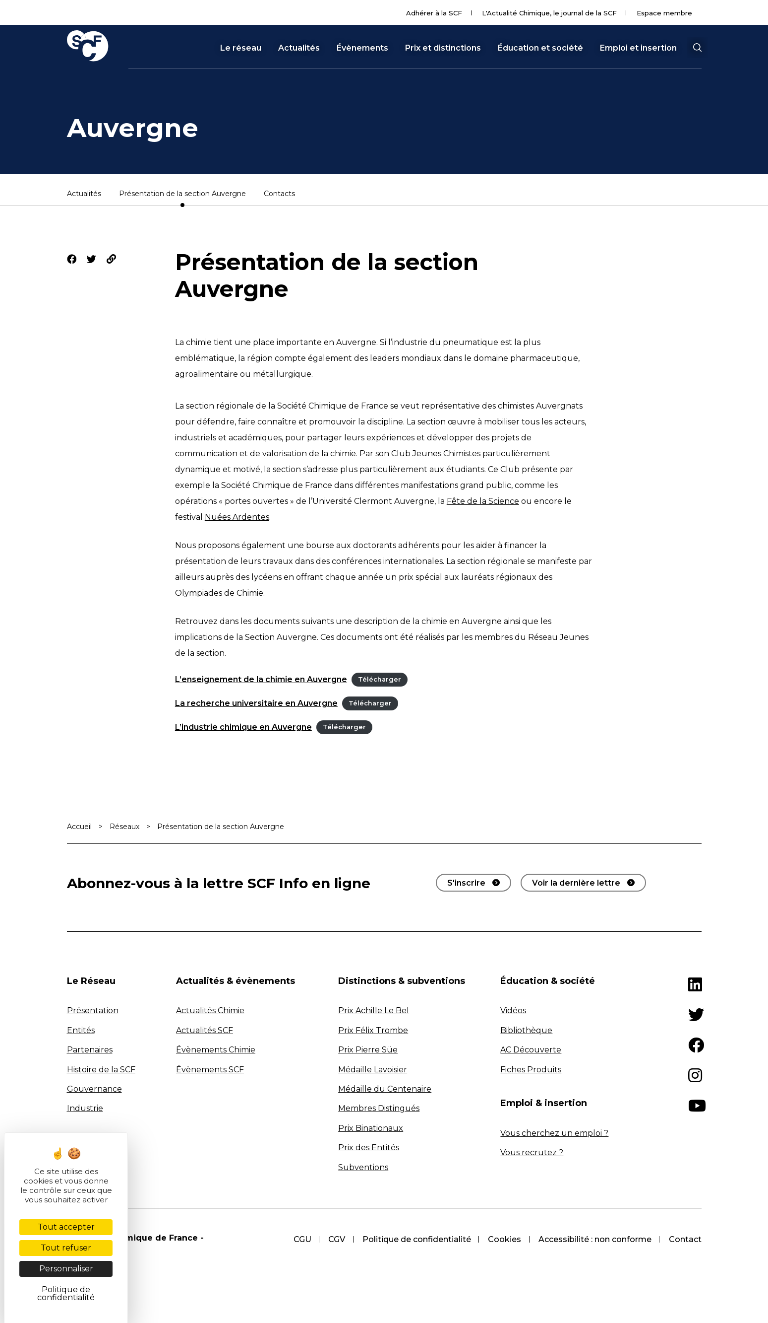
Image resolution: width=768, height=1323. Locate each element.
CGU (299, 1239)
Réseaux (124, 826)
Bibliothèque (526, 1030)
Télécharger (379, 680)
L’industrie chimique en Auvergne (243, 727)
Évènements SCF (210, 1069)
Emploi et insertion (638, 48)
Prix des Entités (368, 1147)
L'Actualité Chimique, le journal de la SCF (549, 13)
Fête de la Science (483, 501)
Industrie (85, 1108)
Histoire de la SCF (101, 1069)
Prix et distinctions (443, 48)
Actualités (299, 48)
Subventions (363, 1167)
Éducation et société (540, 48)
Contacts (279, 194)
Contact (685, 1239)
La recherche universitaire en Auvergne (256, 703)
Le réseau (240, 48)
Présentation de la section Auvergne (182, 194)
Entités (81, 1030)
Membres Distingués (378, 1108)
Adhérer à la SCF (434, 13)
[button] (697, 47)
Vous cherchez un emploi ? (554, 1133)
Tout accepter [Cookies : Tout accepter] (66, 1227)
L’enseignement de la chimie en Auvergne (261, 679)
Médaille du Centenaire (384, 1089)
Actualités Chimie (210, 1010)
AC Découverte (530, 1049)
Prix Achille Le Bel (373, 1010)
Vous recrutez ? (531, 1152)
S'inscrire (466, 883)
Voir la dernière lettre (576, 883)
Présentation (92, 1010)
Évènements (362, 48)
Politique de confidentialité (414, 1239)
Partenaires (90, 1049)
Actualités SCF (204, 1030)
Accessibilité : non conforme (594, 1239)
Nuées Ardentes (237, 517)
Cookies (503, 1239)
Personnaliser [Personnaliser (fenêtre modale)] (66, 1268)
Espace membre (664, 13)
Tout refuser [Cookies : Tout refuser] (66, 1248)
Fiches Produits (530, 1069)
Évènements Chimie (215, 1049)
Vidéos (513, 1010)
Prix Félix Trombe (373, 1030)
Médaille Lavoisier (372, 1069)
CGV (334, 1239)
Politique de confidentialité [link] (66, 1293)
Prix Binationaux (370, 1128)
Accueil (79, 826)
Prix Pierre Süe (368, 1049)
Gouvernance (94, 1089)
